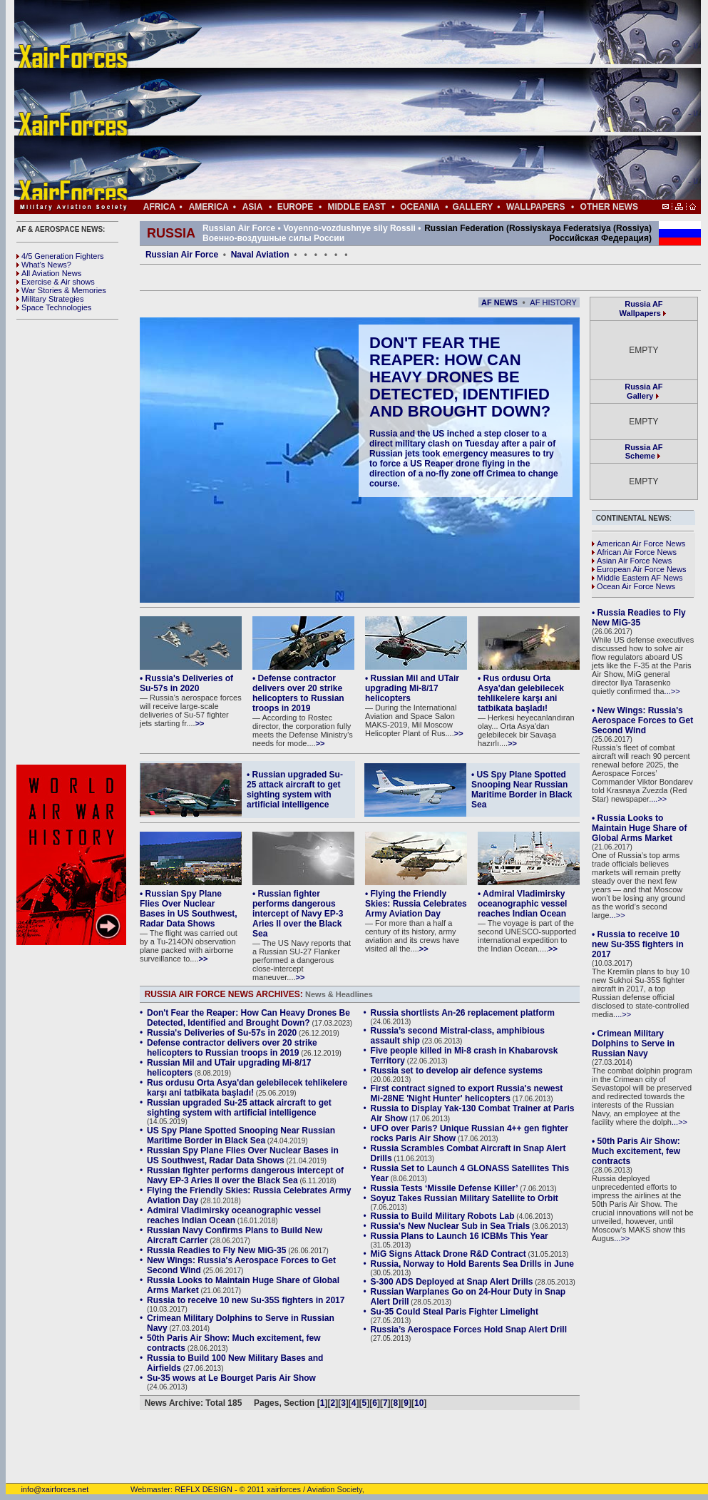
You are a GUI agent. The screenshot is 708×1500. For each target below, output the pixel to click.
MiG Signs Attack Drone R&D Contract (448, 1254)
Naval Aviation (260, 255)
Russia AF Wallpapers (641, 308)
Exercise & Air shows (55, 281)
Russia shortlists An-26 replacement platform (463, 1013)
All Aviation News (48, 273)
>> (200, 723)
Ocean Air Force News (633, 586)
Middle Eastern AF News (637, 577)
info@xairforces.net (47, 1489)
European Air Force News (639, 569)
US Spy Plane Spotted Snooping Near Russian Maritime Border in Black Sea (241, 1136)
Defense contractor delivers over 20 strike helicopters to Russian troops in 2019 (232, 1048)
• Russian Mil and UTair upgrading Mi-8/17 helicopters (412, 688)
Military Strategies (49, 299)
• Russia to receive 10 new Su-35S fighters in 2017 (638, 944)
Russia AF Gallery (643, 391)
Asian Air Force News (632, 560)
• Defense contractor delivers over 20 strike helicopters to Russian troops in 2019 (298, 693)
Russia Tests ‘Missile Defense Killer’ (444, 1188)
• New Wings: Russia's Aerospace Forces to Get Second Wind (642, 720)
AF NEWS (499, 302)
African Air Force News (634, 552)
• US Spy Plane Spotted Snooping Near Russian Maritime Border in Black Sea (521, 790)
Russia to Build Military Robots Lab (443, 1216)
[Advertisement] (400, 100)
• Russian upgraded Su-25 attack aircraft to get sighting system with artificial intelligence (295, 790)
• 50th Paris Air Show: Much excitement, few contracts (636, 1151)
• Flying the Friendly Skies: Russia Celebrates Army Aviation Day (416, 904)
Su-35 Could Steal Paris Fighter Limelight (454, 1312)
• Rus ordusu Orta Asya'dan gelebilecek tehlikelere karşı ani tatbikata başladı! (521, 693)
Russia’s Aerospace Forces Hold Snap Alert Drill (469, 1330)
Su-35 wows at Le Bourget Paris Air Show (231, 1378)
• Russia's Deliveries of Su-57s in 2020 (186, 683)
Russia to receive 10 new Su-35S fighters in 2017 (245, 1300)
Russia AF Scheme (643, 451)
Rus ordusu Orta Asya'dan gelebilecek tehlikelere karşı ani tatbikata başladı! (247, 1088)
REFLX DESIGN (203, 1489)
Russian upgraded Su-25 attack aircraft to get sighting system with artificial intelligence (239, 1108)
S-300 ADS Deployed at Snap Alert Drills (452, 1282)
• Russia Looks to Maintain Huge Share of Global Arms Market (639, 828)
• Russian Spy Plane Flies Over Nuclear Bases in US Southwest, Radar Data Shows (188, 909)
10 (419, 1403)
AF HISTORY (553, 302)
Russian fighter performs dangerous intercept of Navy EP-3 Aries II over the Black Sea (245, 1175)
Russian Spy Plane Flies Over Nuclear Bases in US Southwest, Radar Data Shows (243, 1155)
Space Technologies (53, 307)
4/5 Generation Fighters (61, 256)
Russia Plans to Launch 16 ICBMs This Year (459, 1236)
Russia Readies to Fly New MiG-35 (216, 1250)
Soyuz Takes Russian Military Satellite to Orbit (464, 1198)
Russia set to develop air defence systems (457, 1071)
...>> (672, 691)
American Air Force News (638, 543)
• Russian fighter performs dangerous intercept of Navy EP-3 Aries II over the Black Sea (297, 914)
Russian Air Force (181, 255)
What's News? (43, 264)
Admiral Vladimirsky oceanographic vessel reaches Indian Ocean (234, 1215)
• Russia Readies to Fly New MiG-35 (639, 618)
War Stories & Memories (61, 290)
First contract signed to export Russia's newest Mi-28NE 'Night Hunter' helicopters (467, 1093)
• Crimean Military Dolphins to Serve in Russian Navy (633, 1043)
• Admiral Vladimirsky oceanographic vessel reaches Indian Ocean (522, 904)
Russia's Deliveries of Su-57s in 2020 (222, 1033)
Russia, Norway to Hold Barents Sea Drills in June (472, 1264)
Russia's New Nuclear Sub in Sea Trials (450, 1226)
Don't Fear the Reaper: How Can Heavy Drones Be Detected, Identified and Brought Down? (459, 377)
